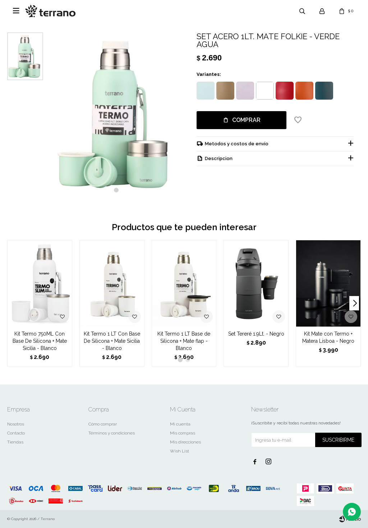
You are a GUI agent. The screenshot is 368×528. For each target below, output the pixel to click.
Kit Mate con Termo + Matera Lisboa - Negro (328, 337)
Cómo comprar (102, 424)
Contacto (16, 433)
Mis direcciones (185, 442)
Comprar (246, 120)
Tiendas (15, 442)
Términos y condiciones (111, 433)
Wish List (179, 451)
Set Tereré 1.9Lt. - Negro (256, 334)
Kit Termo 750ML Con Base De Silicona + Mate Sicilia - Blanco (40, 341)
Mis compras (182, 433)
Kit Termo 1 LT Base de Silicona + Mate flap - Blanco (183, 341)
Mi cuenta (180, 424)
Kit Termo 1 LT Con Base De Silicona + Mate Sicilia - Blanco (112, 341)
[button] (116, 190)
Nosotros (15, 424)
